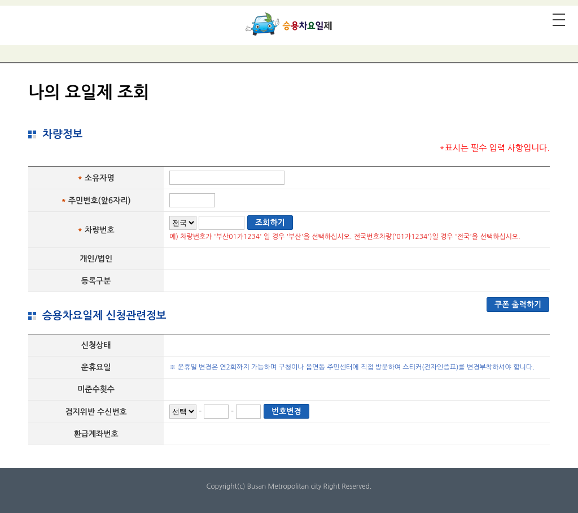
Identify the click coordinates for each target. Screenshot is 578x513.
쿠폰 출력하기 (517, 304)
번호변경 (286, 411)
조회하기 (270, 223)
